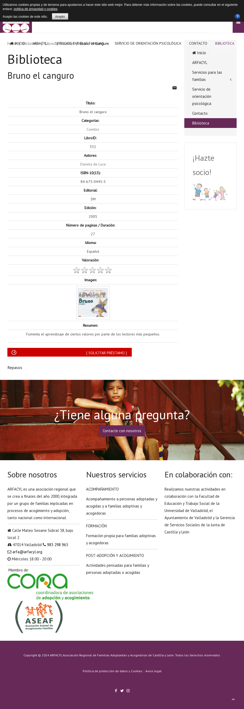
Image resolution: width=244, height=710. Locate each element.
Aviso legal (154, 671)
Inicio (17, 43)
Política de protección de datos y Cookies (112, 671)
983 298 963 (57, 544)
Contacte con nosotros (122, 430)
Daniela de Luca (93, 164)
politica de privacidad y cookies (35, 9)
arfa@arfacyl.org (27, 551)
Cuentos (93, 129)
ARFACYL (40, 43)
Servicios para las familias (79, 43)
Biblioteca (224, 43)
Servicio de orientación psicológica (148, 43)
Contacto (198, 43)
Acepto (60, 17)
